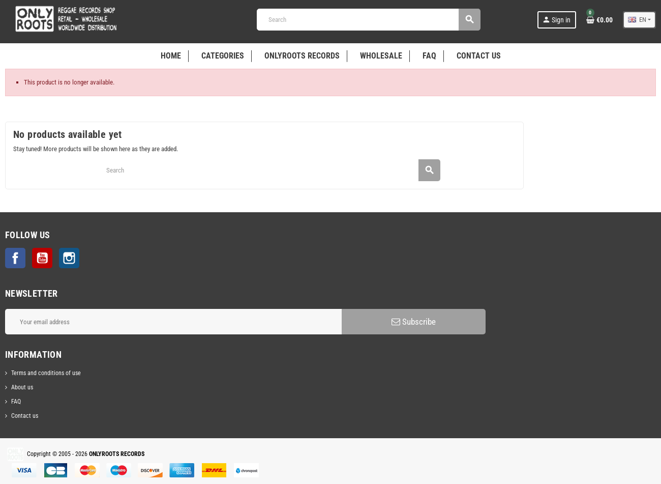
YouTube (42, 258)
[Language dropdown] (639, 19)
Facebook (15, 258)
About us (22, 387)
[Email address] (173, 321)
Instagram (69, 258)
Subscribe (414, 322)
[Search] (368, 20)
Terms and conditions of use (46, 373)
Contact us (24, 415)
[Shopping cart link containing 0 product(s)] (599, 20)
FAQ (16, 401)
